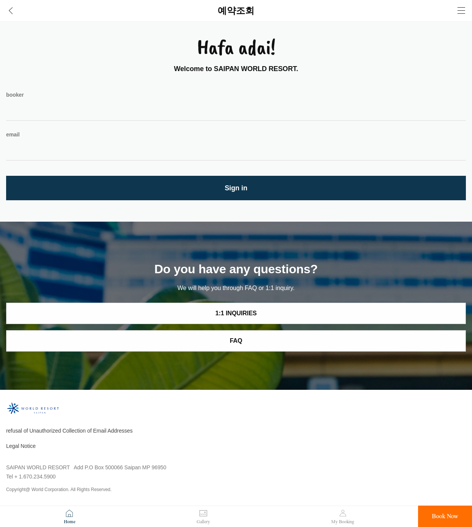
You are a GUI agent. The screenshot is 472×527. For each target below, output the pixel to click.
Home (69, 521)
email (13, 134)
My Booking (342, 521)
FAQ (236, 340)
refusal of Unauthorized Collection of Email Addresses (69, 431)
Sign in (236, 188)
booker (15, 95)
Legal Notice (21, 446)
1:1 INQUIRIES (236, 313)
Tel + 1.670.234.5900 (31, 476)
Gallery (203, 521)
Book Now (445, 516)
